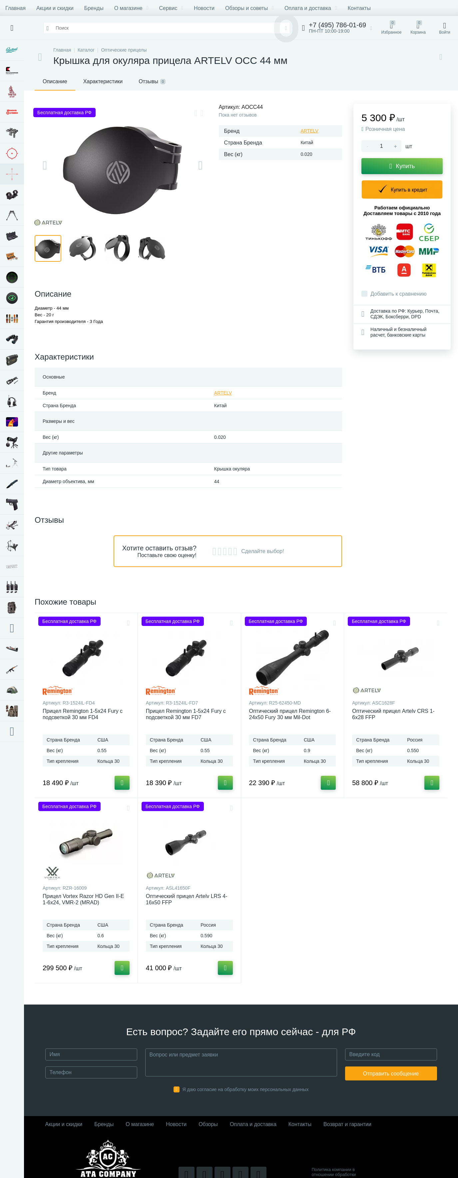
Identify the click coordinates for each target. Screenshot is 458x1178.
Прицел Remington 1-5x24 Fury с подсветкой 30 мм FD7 (186, 714)
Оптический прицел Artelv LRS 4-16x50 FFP (187, 899)
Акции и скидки (55, 8)
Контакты (359, 8)
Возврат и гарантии (347, 1124)
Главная (15, 8)
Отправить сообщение (391, 1073)
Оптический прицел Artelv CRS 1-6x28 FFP (393, 714)
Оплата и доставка (310, 8)
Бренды (94, 8)
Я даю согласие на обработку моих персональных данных (246, 1089)
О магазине (131, 8)
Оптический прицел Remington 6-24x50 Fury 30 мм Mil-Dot (290, 714)
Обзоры (208, 1124)
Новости (204, 8)
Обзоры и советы (249, 8)
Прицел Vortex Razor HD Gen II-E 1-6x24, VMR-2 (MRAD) (83, 899)
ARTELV (309, 131)
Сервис (171, 8)
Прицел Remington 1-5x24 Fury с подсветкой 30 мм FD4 (83, 714)
